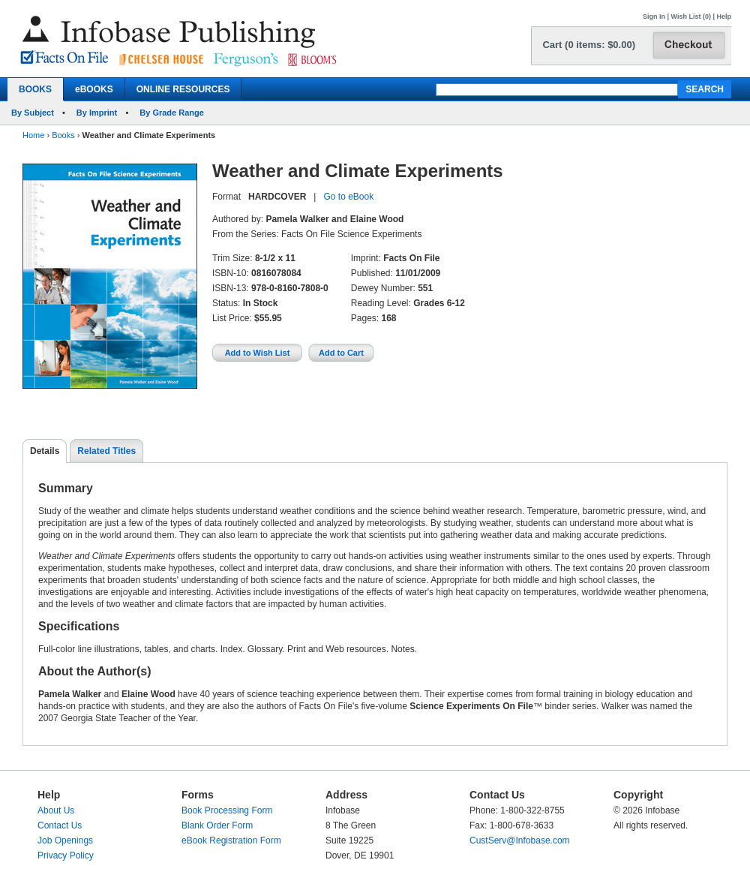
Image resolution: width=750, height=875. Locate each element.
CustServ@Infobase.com (520, 840)
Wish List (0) (691, 16)
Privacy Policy (66, 855)
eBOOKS (94, 89)
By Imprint (96, 112)
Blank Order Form (217, 825)
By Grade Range (172, 112)
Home (33, 135)
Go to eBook (348, 196)
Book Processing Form (227, 810)
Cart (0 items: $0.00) (588, 44)
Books (63, 135)
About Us (56, 810)
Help (723, 16)
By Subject (32, 112)
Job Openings (65, 840)
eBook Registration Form (231, 840)
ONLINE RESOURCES (183, 89)
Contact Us (60, 825)
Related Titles (106, 451)
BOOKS (35, 89)
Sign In (654, 16)
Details (44, 451)
